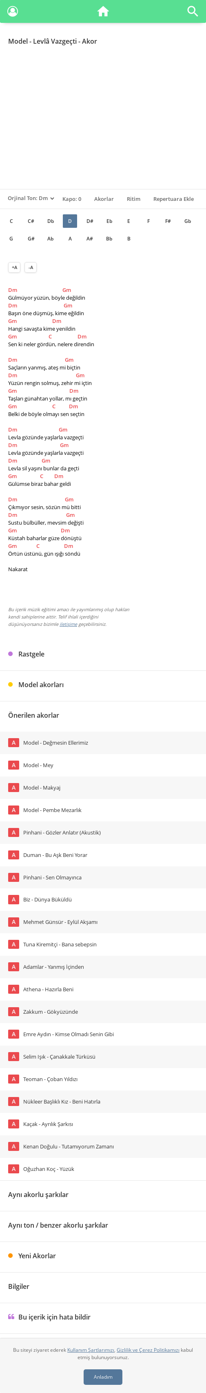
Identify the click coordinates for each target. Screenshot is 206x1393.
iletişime (68, 624)
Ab (50, 238)
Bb (109, 238)
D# (89, 221)
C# (31, 221)
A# (89, 238)
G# (31, 238)
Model (18, 41)
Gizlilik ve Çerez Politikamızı (148, 1349)
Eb (109, 221)
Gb (187, 221)
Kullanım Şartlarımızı (90, 1349)
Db (50, 221)
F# (168, 221)
